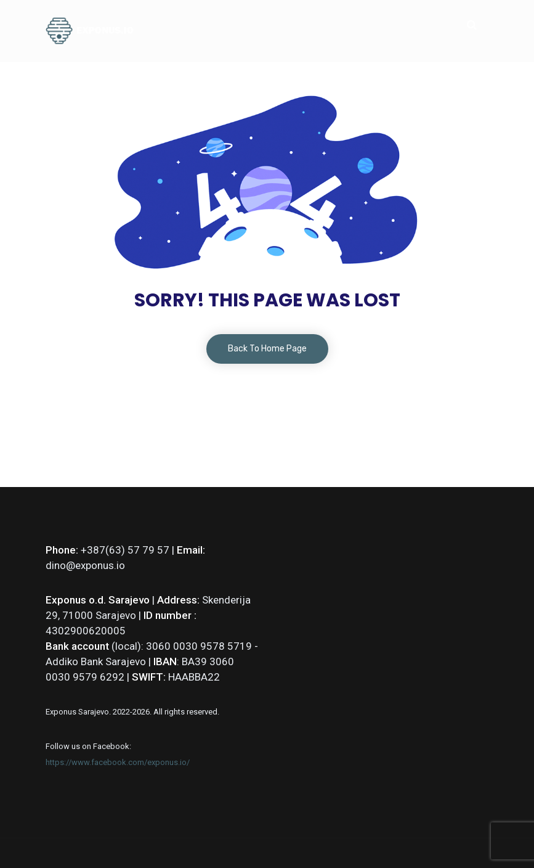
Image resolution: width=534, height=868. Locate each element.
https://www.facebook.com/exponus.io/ (118, 762)
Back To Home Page (267, 348)
